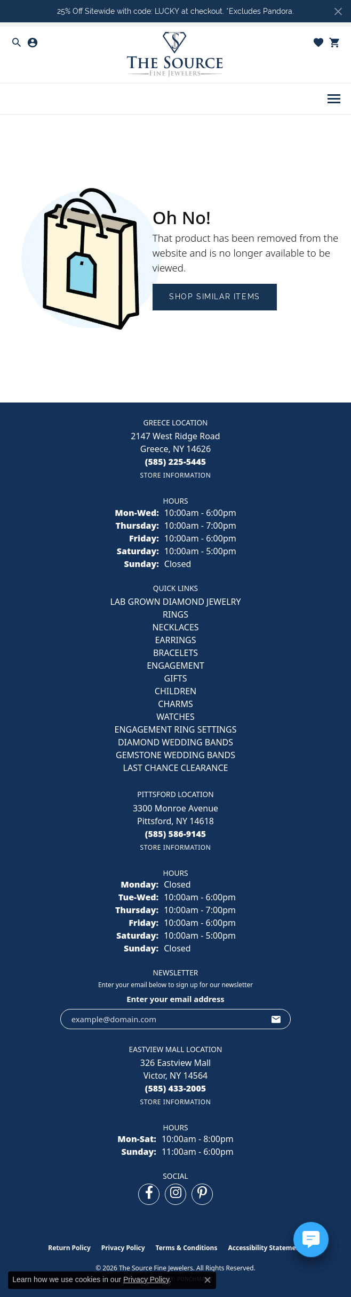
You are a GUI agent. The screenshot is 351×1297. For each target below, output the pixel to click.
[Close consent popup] (207, 1280)
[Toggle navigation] (334, 99)
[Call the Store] (175, 461)
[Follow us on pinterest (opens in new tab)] (202, 1194)
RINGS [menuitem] (175, 614)
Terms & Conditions (187, 1247)
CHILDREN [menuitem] (175, 691)
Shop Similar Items (214, 296)
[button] (16, 43)
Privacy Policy (123, 1247)
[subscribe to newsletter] (276, 1019)
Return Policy (69, 1247)
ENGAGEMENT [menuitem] (175, 665)
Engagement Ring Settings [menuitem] (176, 729)
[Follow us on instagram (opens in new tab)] (175, 1194)
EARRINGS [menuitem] (175, 640)
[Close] (338, 11)
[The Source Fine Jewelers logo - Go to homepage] (175, 55)
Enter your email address (175, 999)
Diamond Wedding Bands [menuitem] (175, 742)
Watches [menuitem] (175, 717)
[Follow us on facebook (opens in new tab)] (148, 1194)
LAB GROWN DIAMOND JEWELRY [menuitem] (175, 602)
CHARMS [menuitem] (175, 704)
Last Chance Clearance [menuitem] (175, 768)
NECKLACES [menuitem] (175, 627)
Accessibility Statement (265, 1247)
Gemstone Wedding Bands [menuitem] (175, 755)
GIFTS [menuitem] (175, 678)
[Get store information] (175, 475)
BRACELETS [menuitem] (175, 653)
